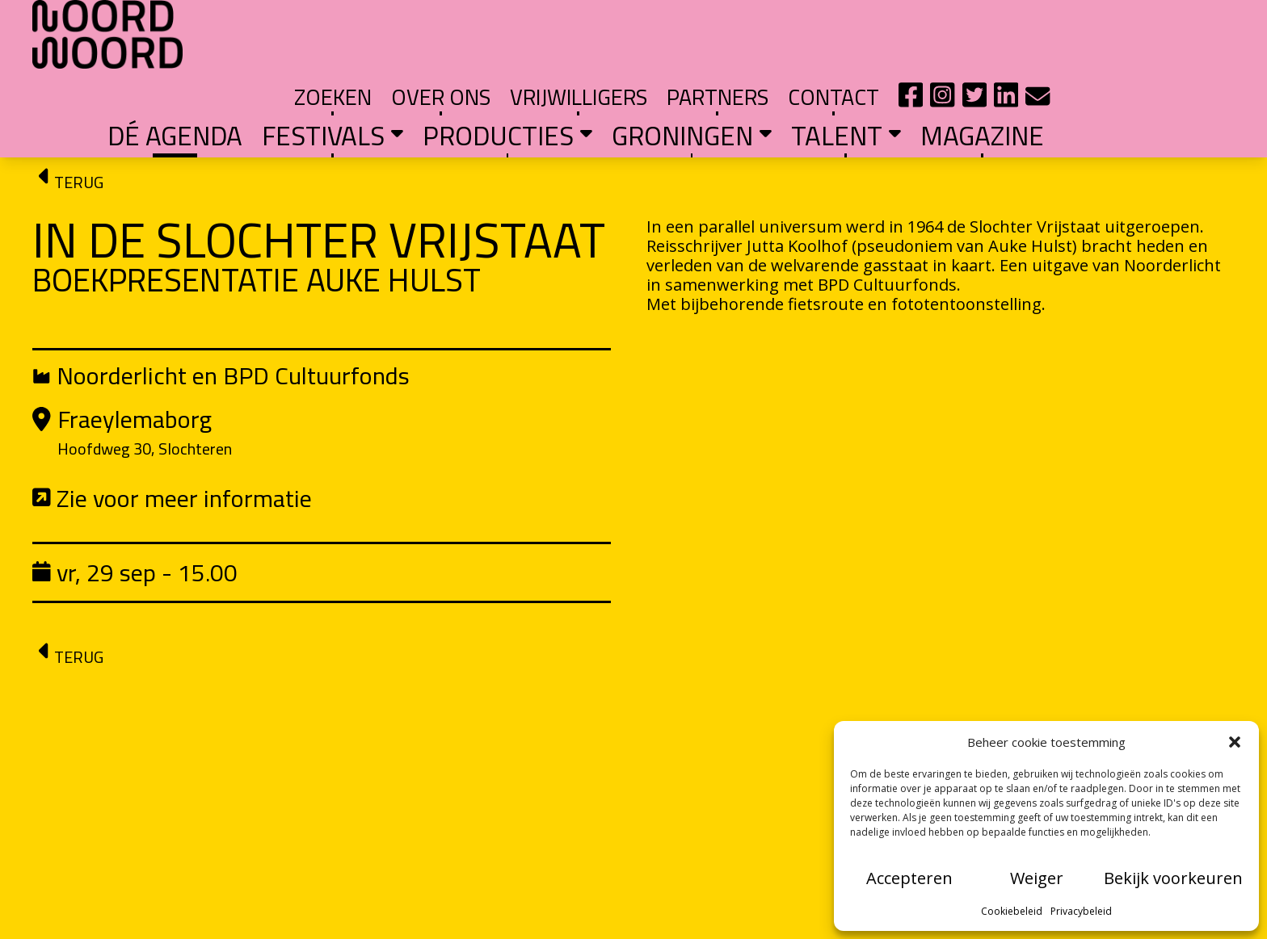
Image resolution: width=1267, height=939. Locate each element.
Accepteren (909, 878)
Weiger (1036, 878)
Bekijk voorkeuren (1173, 878)
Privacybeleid (1081, 911)
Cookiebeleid (1011, 911)
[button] (1235, 742)
